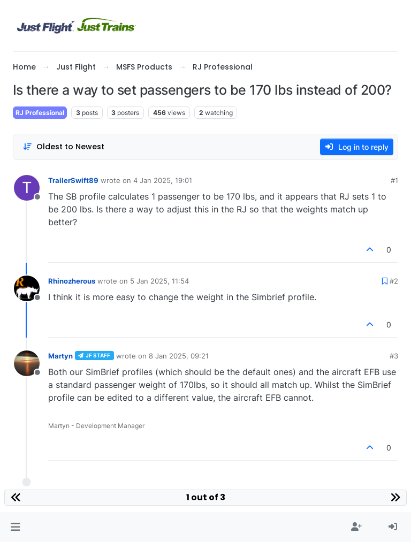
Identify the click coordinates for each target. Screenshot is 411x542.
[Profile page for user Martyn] (27, 363)
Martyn (60, 356)
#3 (394, 356)
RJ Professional (40, 113)
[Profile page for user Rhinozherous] (27, 288)
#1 (394, 180)
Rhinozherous (71, 281)
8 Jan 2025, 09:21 (179, 356)
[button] (15, 527)
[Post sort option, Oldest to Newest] (63, 147)
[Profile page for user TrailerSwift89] (27, 188)
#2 (394, 281)
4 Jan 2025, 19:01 (162, 180)
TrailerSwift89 (73, 180)
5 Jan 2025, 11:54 (159, 281)
